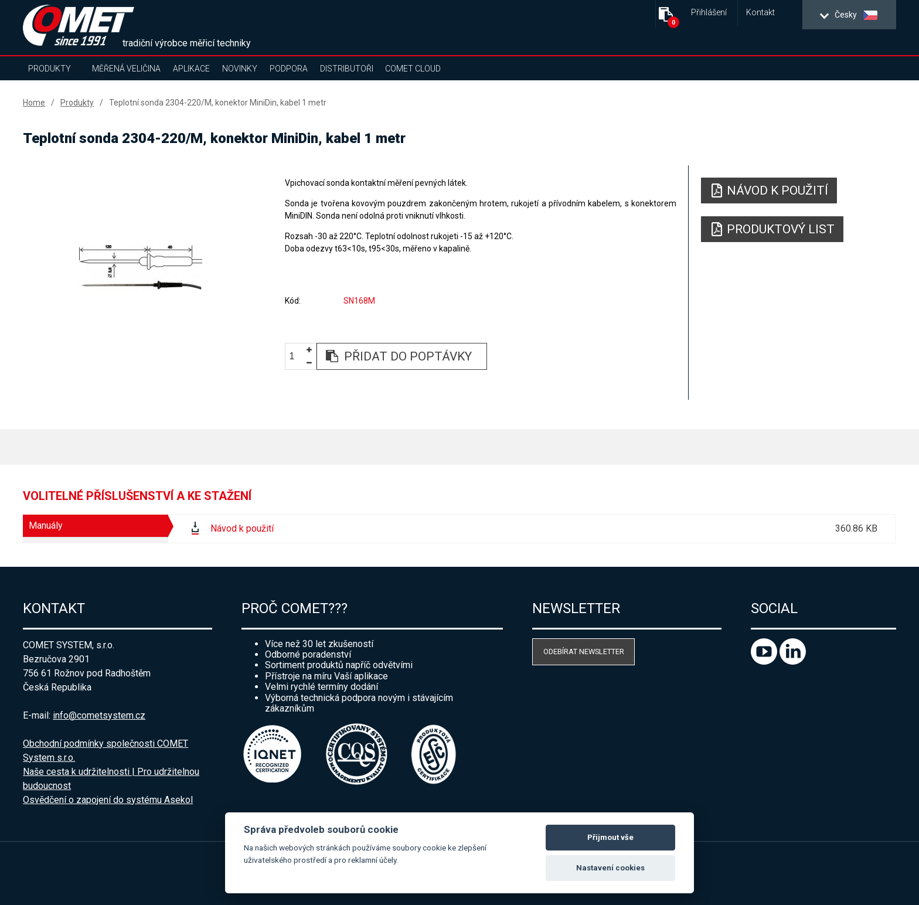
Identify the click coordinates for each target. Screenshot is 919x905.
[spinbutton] (296, 356)
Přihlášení (709, 13)
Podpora (289, 68)
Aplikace (191, 68)
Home (34, 102)
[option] (140, 267)
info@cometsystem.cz (99, 715)
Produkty (49, 68)
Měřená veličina (126, 68)
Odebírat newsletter (583, 651)
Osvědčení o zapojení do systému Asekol (108, 799)
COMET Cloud (413, 68)
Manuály (46, 525)
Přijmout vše (610, 837)
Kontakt (760, 13)
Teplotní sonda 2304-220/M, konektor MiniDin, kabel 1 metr (217, 102)
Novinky (239, 68)
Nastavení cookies (610, 867)
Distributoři (346, 68)
